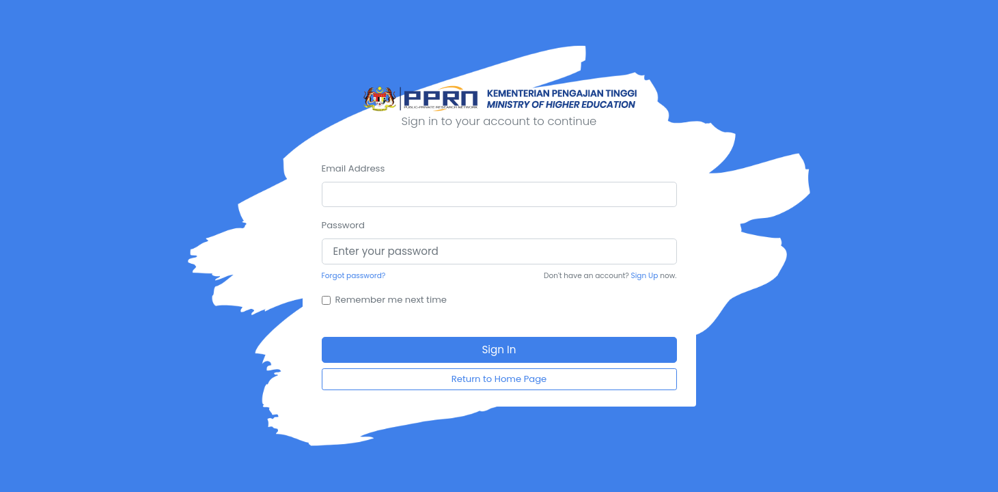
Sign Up (645, 276)
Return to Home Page (499, 378)
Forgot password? (354, 276)
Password (343, 225)
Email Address (353, 168)
